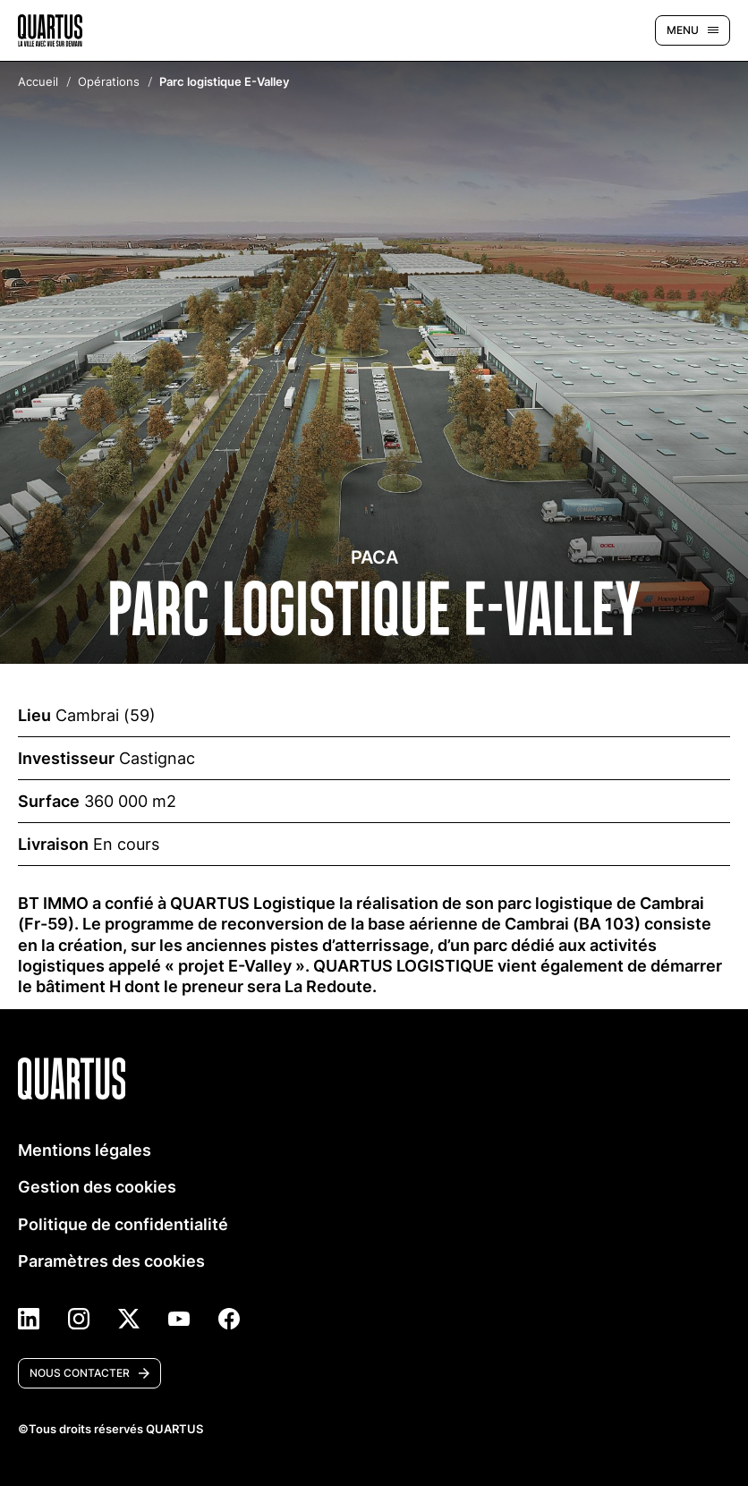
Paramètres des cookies (111, 1261)
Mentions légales (84, 1150)
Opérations (109, 83)
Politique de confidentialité (123, 1224)
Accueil (38, 83)
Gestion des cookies (97, 1186)
